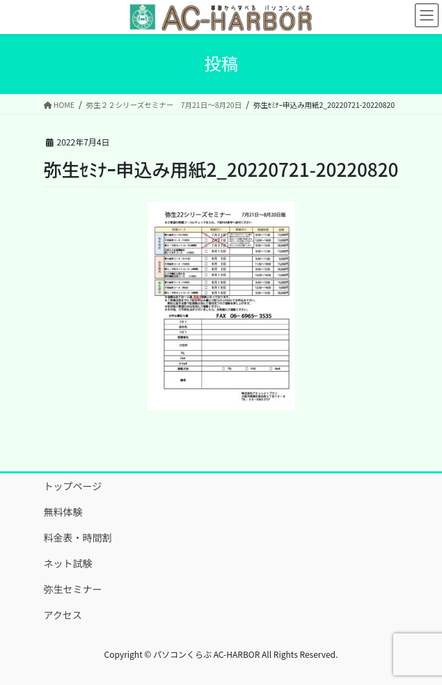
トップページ (73, 486)
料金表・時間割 (78, 537)
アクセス (63, 615)
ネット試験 (68, 563)
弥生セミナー (73, 589)
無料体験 (63, 512)
